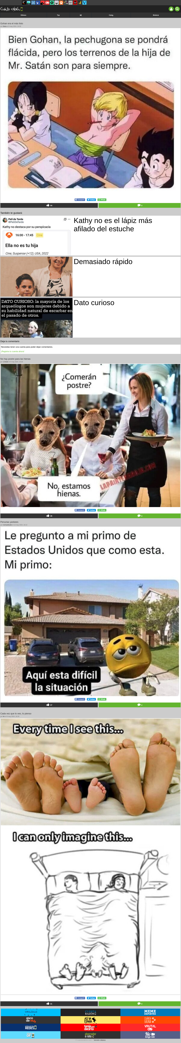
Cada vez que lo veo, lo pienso (15, 713)
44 (49, 205)
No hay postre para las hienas (15, 359)
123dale (5, 362)
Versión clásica (99, 1040)
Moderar (156, 15)
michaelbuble (7, 525)
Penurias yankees (9, 522)
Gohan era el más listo (11, 23)
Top (58, 15)
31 (49, 1004)
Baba (5, 26)
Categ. (111, 15)
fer (4, 716)
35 (49, 516)
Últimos (23, 15)
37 (49, 705)
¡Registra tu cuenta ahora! (12, 351)
